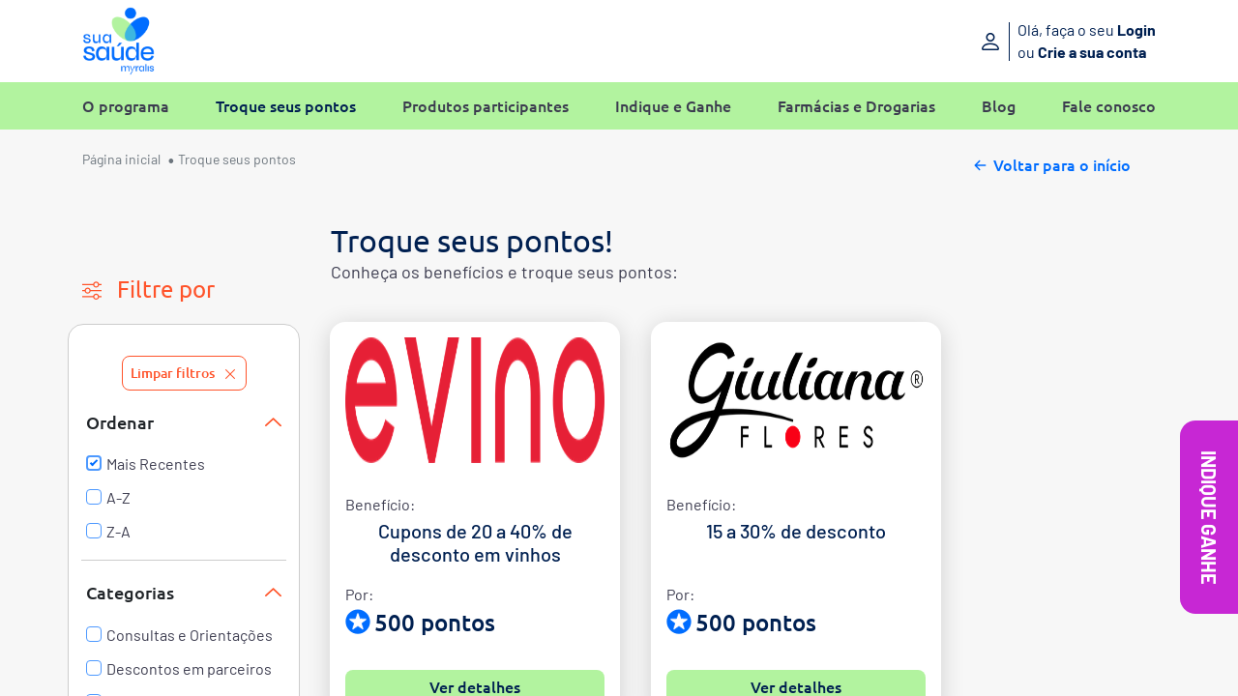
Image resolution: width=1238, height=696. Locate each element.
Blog (999, 106)
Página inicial (121, 159)
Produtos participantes (485, 106)
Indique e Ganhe (673, 106)
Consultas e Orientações (179, 635)
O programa (125, 106)
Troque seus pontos (286, 106)
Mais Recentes (145, 464)
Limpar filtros (184, 372)
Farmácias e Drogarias (856, 106)
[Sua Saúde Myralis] (118, 41)
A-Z (108, 498)
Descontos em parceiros (179, 669)
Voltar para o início (1050, 162)
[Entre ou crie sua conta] (1032, 41)
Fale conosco (1109, 106)
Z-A (108, 531)
